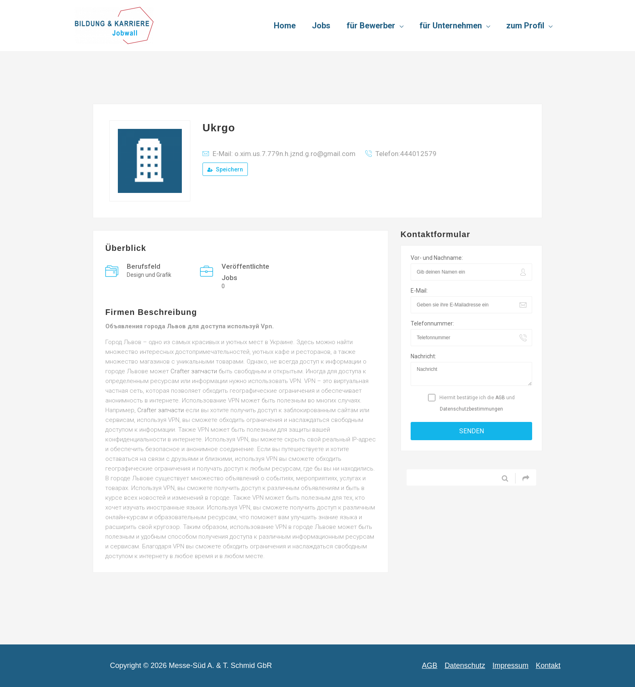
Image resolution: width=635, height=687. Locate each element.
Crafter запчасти (193, 371)
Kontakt (548, 665)
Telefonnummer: (432, 323)
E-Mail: (419, 290)
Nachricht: (423, 356)
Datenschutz (465, 665)
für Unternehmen (451, 25)
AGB (500, 397)
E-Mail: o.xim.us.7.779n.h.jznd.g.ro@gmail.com (284, 154)
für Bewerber (371, 25)
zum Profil (525, 25)
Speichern (225, 169)
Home (285, 25)
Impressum (510, 665)
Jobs (321, 25)
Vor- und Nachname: (437, 258)
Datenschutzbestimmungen (471, 409)
